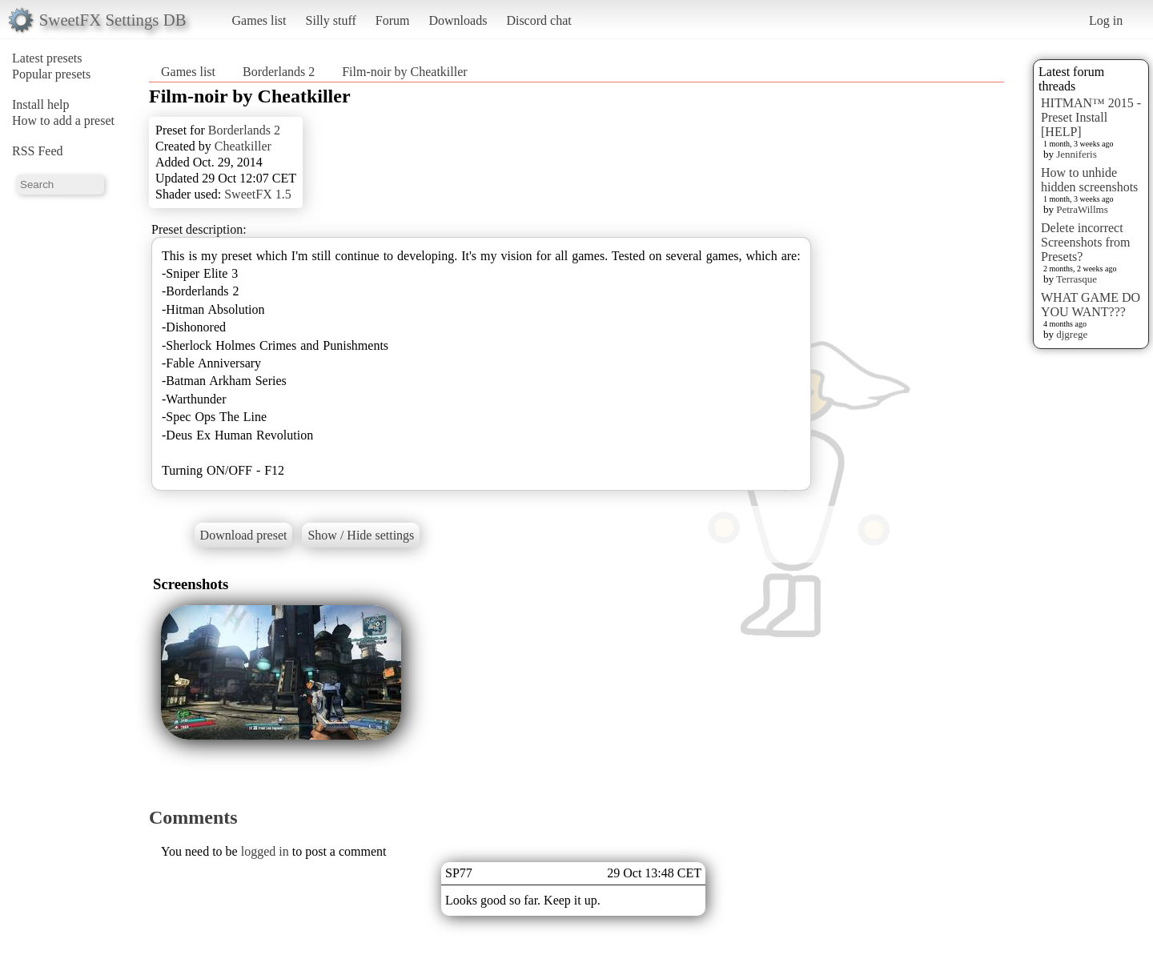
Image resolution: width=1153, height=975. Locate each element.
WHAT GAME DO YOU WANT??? (1090, 305)
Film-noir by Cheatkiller (404, 71)
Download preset (243, 535)
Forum (393, 20)
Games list (259, 20)
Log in (1106, 20)
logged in (265, 851)
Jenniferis (1076, 154)
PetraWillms (1081, 209)
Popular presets (51, 74)
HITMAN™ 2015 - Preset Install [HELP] (1091, 117)
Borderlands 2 (279, 71)
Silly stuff (331, 20)
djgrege (1071, 334)
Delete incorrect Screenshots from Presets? (1086, 242)
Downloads (457, 20)
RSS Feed (37, 151)
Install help (41, 104)
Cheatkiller (243, 146)
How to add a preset (63, 120)
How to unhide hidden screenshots (1089, 180)
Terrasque (1076, 279)
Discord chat (538, 20)
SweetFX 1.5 (257, 194)
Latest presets (47, 58)
